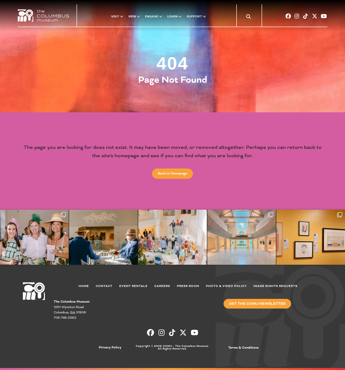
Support (194, 16)
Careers (162, 286)
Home (84, 286)
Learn (172, 16)
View (132, 16)
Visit (115, 16)
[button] (249, 17)
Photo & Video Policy (226, 286)
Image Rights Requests (275, 286)
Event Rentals (133, 286)
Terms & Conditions (243, 348)
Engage (151, 16)
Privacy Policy (110, 347)
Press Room (188, 286)
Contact (104, 286)
